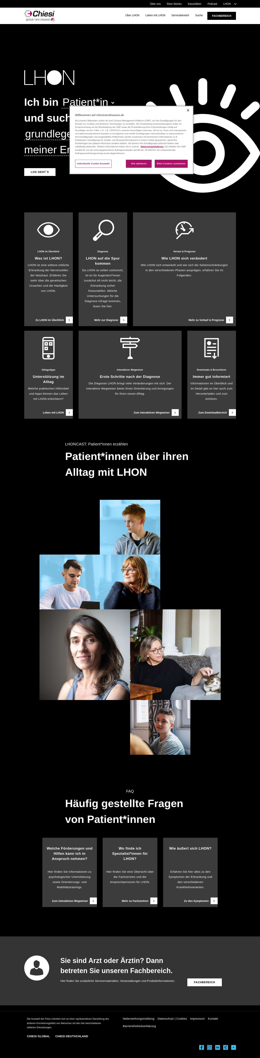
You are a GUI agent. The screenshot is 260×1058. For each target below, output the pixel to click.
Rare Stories (174, 3)
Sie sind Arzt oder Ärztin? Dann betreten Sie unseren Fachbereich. (116, 966)
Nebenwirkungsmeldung (138, 1018)
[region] (131, 140)
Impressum (197, 1018)
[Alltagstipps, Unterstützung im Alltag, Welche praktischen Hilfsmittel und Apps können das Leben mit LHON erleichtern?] (48, 375)
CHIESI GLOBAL (38, 1036)
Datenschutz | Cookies (172, 1018)
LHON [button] (227, 3)
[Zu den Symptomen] (190, 901)
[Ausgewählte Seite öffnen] (40, 171)
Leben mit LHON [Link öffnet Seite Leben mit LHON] (155, 15)
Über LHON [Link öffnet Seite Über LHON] (132, 15)
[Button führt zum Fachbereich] (204, 982)
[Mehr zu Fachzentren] (130, 901)
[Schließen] (188, 110)
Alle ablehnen (139, 163)
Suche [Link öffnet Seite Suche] (199, 15)
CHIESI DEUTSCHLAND (71, 1036)
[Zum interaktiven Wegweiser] (130, 412)
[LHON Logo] (108, 77)
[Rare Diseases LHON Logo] (39, 16)
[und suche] (51, 118)
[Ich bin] (41, 102)
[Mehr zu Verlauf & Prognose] (184, 320)
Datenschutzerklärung (152, 146)
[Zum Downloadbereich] (211, 412)
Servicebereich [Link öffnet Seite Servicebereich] (180, 15)
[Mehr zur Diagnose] (103, 320)
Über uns (155, 3)
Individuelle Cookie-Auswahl (93, 163)
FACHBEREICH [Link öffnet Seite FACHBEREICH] (221, 15)
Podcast (212, 3)
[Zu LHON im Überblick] (48, 320)
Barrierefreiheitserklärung (139, 1026)
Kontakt (213, 1018)
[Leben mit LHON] (48, 412)
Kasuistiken (194, 3)
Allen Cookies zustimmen (171, 163)
